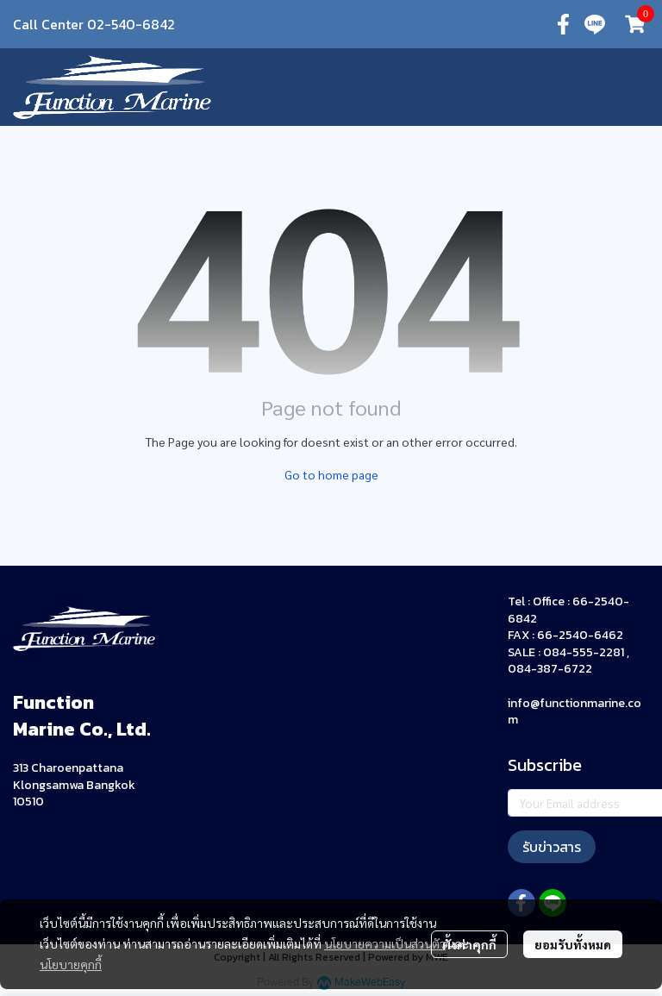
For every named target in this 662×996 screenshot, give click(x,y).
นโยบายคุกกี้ (71, 964)
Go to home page (331, 474)
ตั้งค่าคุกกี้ (469, 944)
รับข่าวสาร (551, 846)
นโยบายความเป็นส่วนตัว (385, 943)
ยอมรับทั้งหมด (572, 944)
